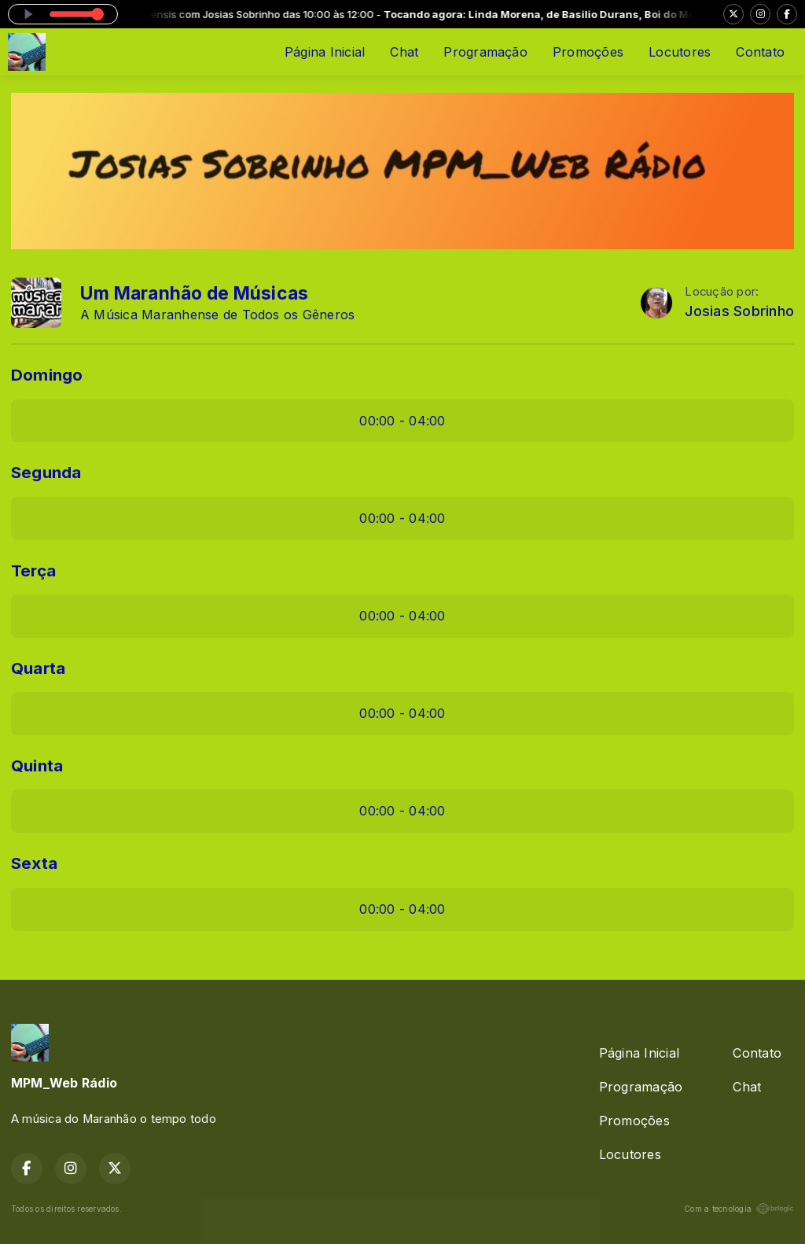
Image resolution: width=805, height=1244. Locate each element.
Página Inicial (325, 52)
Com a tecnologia (739, 1208)
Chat (404, 52)
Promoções (588, 52)
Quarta (38, 668)
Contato (760, 52)
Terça (33, 570)
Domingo (47, 375)
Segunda (46, 472)
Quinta (37, 765)
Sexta (34, 863)
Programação (485, 52)
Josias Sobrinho (739, 311)
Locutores (680, 52)
